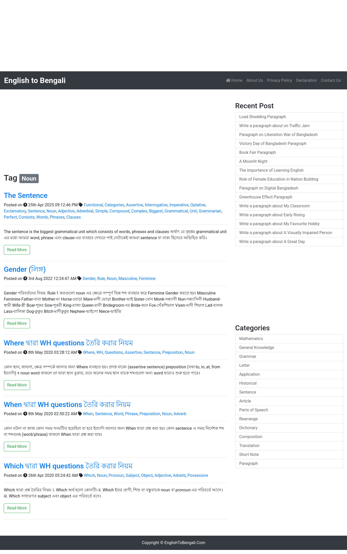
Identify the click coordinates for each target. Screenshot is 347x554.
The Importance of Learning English (271, 170)
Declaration (306, 80)
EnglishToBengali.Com (184, 542)
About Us (254, 80)
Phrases (57, 217)
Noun (51, 211)
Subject (132, 475)
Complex (139, 211)
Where (88, 352)
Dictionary (248, 427)
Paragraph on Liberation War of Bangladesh (278, 134)
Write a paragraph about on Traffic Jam (274, 125)
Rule (101, 278)
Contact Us (331, 80)
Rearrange (248, 418)
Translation (249, 445)
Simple (101, 211)
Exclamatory (15, 211)
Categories (114, 204)
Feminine (147, 278)
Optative (197, 204)
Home (235, 80)
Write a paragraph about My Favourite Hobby (279, 223)
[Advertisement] (153, 35)
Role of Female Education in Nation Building (278, 179)
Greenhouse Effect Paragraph (266, 197)
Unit (193, 211)
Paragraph (248, 463)
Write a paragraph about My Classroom (274, 206)
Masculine (127, 278)
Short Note (249, 454)
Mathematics (251, 338)
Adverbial (84, 211)
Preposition (172, 352)
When (88, 413)
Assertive (134, 204)
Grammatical (176, 211)
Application (249, 374)
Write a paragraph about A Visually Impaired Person (285, 232)
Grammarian (210, 211)
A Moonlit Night (253, 161)
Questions (114, 352)
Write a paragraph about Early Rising (272, 214)
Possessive (198, 475)
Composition (250, 436)
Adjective (66, 211)
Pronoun (116, 475)
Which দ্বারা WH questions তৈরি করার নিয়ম (68, 466)
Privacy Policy (279, 80)
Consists (27, 217)
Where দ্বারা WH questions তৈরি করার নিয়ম (68, 343)
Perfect (10, 217)
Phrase (131, 413)
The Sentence (26, 195)
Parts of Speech (253, 410)
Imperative (178, 204)
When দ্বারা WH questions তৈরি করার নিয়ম (67, 404)
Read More (17, 249)
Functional (93, 204)
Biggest (156, 211)
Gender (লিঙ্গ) (25, 269)
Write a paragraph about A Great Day (272, 241)
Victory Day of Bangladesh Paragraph (273, 143)
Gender (88, 278)
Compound (119, 211)
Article (245, 401)
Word (118, 413)
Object (147, 475)
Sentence (36, 211)
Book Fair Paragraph (257, 152)
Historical (248, 383)
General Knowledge (256, 347)
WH (99, 352)
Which (89, 475)
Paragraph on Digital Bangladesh (268, 188)
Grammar (247, 356)
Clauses (73, 217)
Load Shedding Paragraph (262, 116)
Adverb (180, 413)
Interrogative (156, 204)
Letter (244, 365)
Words (42, 217)
